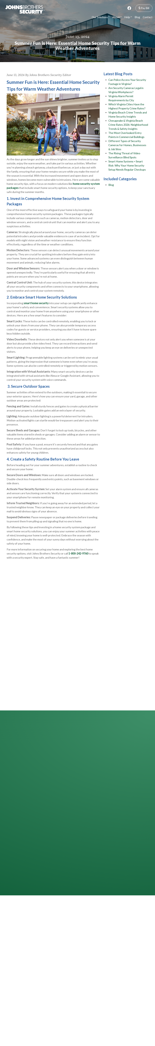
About (117, 17)
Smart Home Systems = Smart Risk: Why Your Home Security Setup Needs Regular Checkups (127, 165)
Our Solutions (101, 17)
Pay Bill (144, 8)
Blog (137, 17)
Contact (147, 17)
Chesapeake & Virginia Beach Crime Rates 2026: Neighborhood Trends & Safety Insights (128, 124)
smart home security (36, 303)
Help (128, 17)
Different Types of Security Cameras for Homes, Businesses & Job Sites (127, 145)
